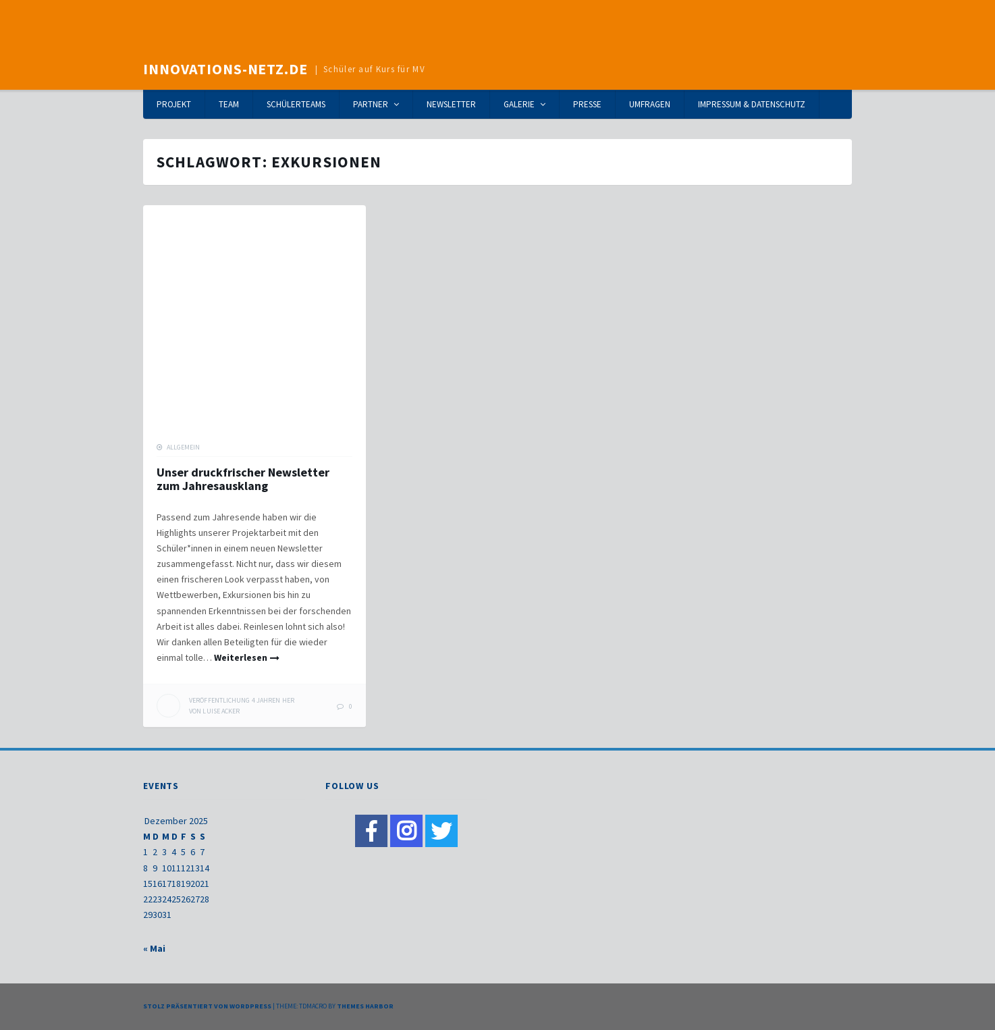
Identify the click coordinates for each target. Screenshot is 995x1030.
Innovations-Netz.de (225, 68)
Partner (370, 104)
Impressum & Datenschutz (751, 104)
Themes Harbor (365, 1006)
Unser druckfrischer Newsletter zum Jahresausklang (243, 478)
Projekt (174, 104)
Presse (587, 104)
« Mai (154, 948)
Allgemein (183, 447)
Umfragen (649, 104)
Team (229, 104)
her (241, 700)
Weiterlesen (240, 657)
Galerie (519, 104)
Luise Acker (221, 711)
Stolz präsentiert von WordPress (207, 1006)
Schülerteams (296, 104)
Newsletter (451, 104)
